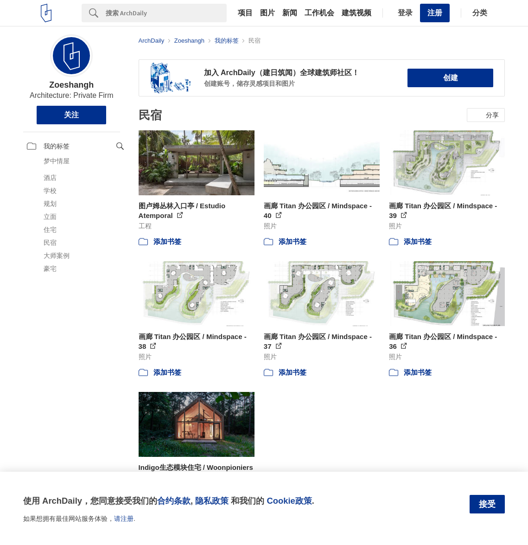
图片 (267, 13)
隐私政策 (212, 501)
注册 (434, 13)
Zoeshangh (71, 85)
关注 (71, 115)
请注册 (124, 518)
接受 (487, 504)
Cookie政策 (289, 501)
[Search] (166, 13)
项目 (245, 13)
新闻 (289, 13)
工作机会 (319, 13)
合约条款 (174, 501)
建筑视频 (356, 13)
